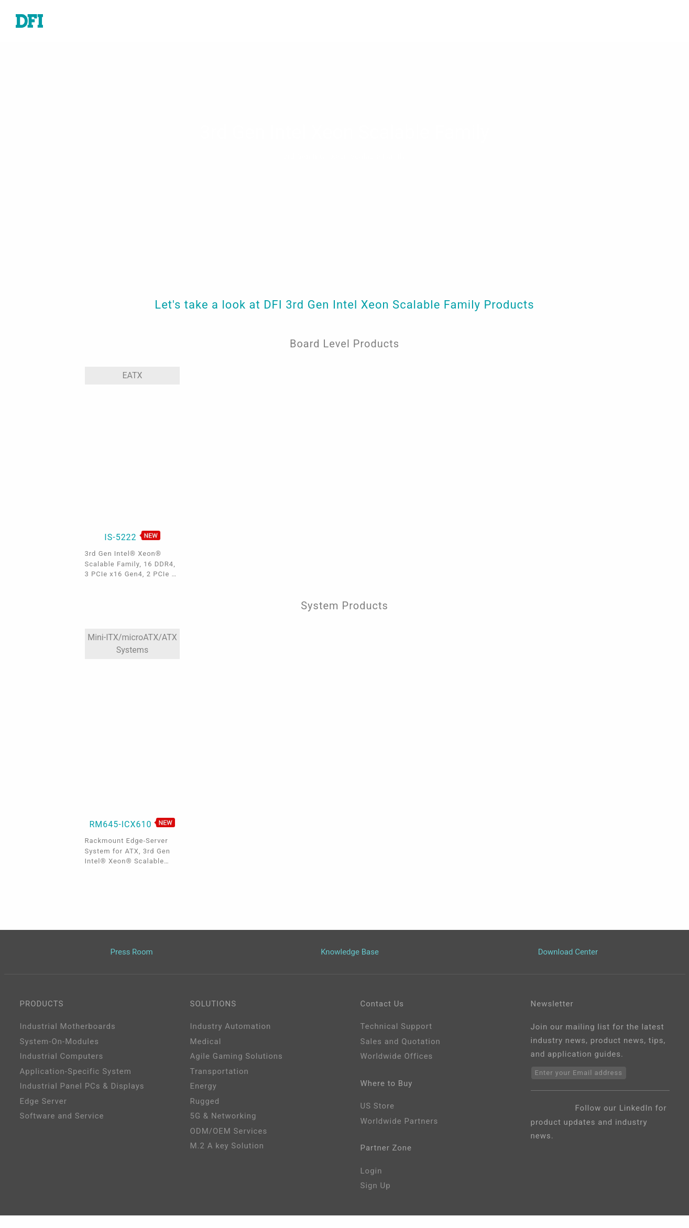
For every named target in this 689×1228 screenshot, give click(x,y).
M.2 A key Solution (227, 1145)
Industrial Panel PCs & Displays (82, 1086)
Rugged (205, 1101)
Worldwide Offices (396, 1056)
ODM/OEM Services (229, 1131)
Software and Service (62, 1116)
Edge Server (43, 1101)
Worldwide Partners (399, 1121)
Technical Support (396, 1026)
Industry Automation (230, 1026)
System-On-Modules (59, 1041)
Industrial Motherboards (68, 1026)
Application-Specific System (76, 1071)
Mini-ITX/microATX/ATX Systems (132, 643)
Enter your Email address (578, 1073)
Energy (203, 1086)
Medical (206, 1041)
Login (371, 1171)
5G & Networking (223, 1116)
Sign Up (375, 1185)
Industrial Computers (62, 1056)
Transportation (219, 1071)
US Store (377, 1106)
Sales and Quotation (400, 1041)
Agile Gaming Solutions (236, 1056)
